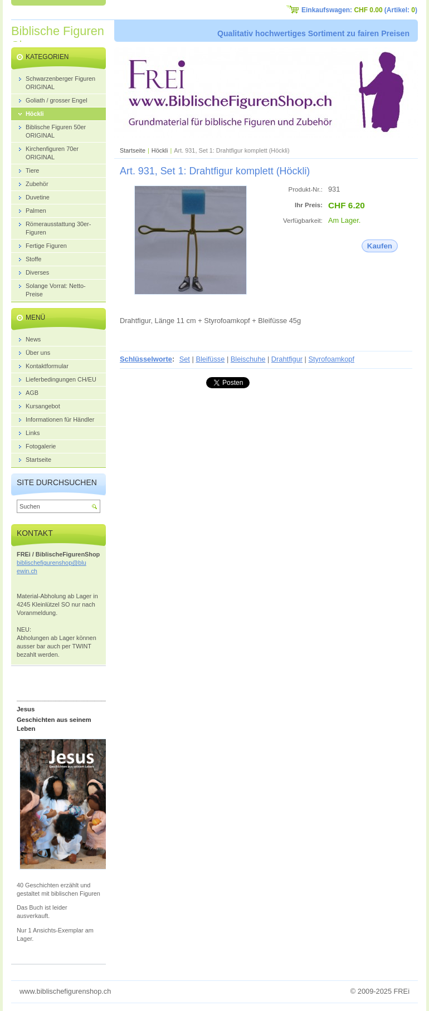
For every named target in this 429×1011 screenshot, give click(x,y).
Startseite (132, 150)
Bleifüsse (210, 359)
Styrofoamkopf (331, 359)
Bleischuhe (248, 359)
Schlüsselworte (146, 359)
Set (184, 359)
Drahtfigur (287, 359)
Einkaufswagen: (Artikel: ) (359, 10)
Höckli (160, 150)
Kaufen (379, 246)
